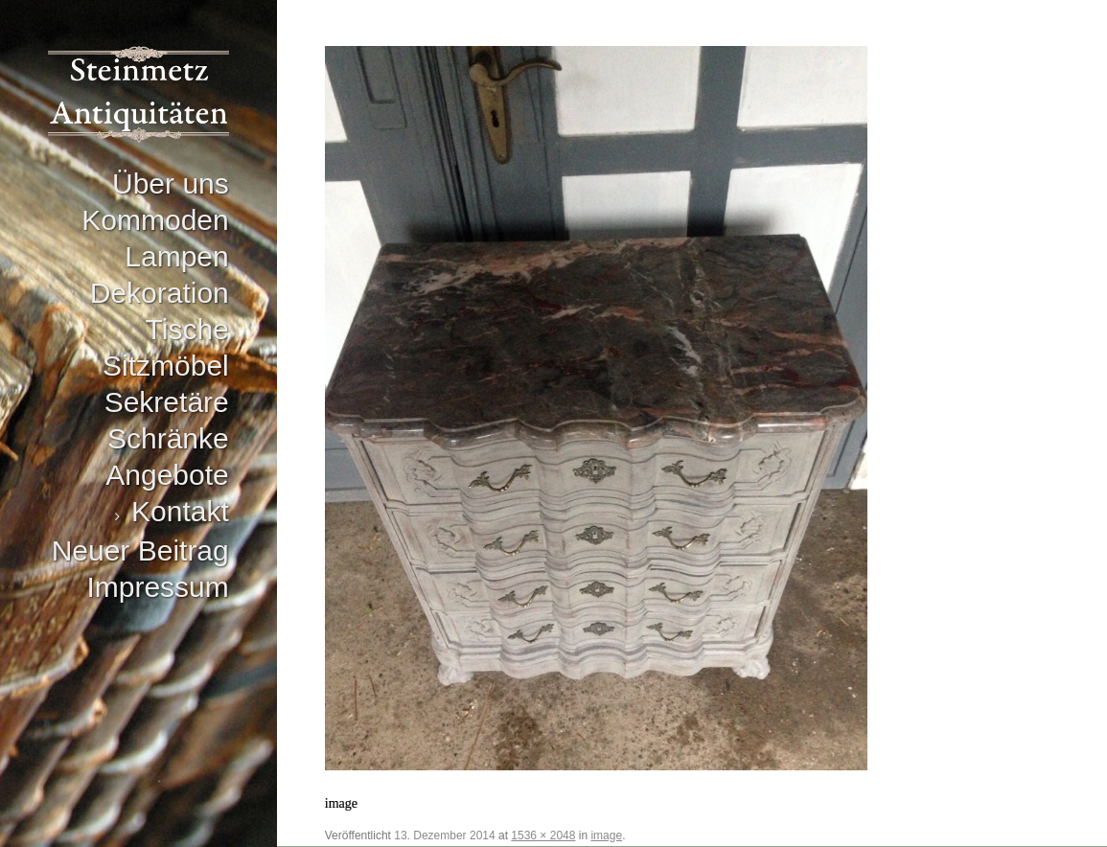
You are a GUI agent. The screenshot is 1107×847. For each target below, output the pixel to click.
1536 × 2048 (543, 835)
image (606, 835)
